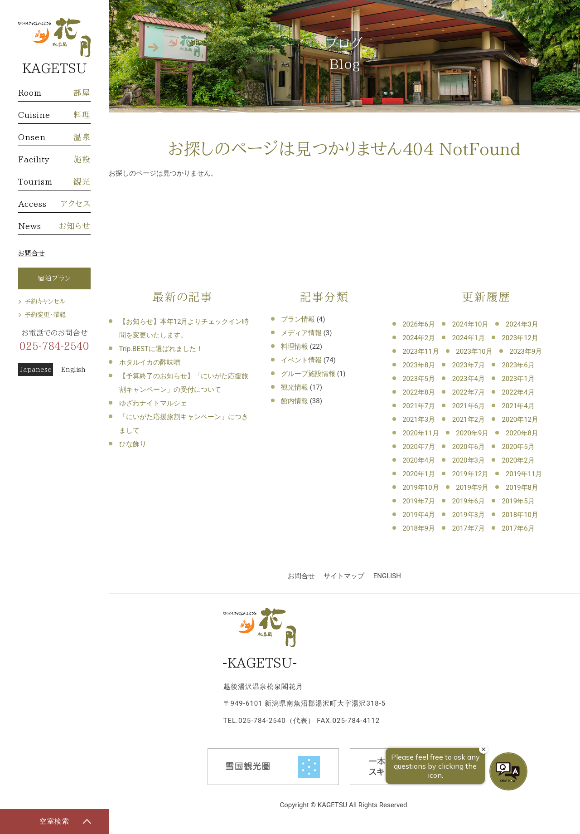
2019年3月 (468, 515)
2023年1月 (518, 379)
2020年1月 (418, 474)
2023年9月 (525, 351)
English (73, 369)
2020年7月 (418, 447)
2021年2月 (468, 419)
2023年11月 (420, 351)
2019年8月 (522, 487)
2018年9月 (418, 528)
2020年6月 (468, 447)
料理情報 (294, 346)
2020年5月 (518, 447)
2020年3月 (468, 460)
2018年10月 (520, 515)
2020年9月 (472, 433)
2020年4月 (418, 460)
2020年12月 (520, 419)
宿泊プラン (54, 278)
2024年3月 (522, 324)
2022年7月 (468, 392)
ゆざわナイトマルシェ (153, 403)
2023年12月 (520, 338)
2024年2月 (418, 338)
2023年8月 (418, 365)
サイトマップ (344, 576)
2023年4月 (468, 379)
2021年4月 (518, 406)
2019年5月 (518, 501)
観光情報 (294, 387)
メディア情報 (301, 333)
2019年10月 (420, 487)
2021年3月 (418, 419)
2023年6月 (518, 365)
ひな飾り (132, 444)
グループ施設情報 (308, 374)
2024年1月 (468, 338)
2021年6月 (468, 406)
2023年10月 (474, 351)
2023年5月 (418, 379)
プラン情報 (298, 319)
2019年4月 (418, 515)
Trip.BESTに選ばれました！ (161, 349)
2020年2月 (518, 460)
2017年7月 (468, 528)
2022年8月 (418, 392)
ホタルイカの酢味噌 (149, 362)
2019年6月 (468, 501)
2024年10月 (470, 324)
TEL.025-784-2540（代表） (269, 721)
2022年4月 (518, 392)
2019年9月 (472, 487)
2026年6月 (418, 324)
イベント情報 (301, 360)
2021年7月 (418, 406)
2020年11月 (420, 433)
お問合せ (31, 253)
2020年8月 (522, 433)
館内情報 (294, 401)
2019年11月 (524, 474)
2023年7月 (468, 365)
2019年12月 (470, 474)
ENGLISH (387, 576)
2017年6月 (518, 528)
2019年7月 (418, 501)
